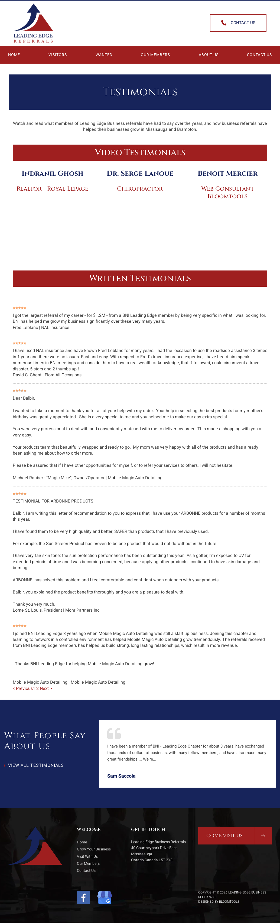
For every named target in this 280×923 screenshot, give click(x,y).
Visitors (57, 55)
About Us (209, 55)
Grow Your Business (94, 849)
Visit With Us (87, 856)
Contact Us (259, 55)
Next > (46, 688)
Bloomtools (229, 901)
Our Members (155, 55)
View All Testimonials (36, 765)
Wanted (104, 55)
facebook (84, 897)
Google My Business (104, 897)
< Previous (23, 688)
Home (14, 55)
